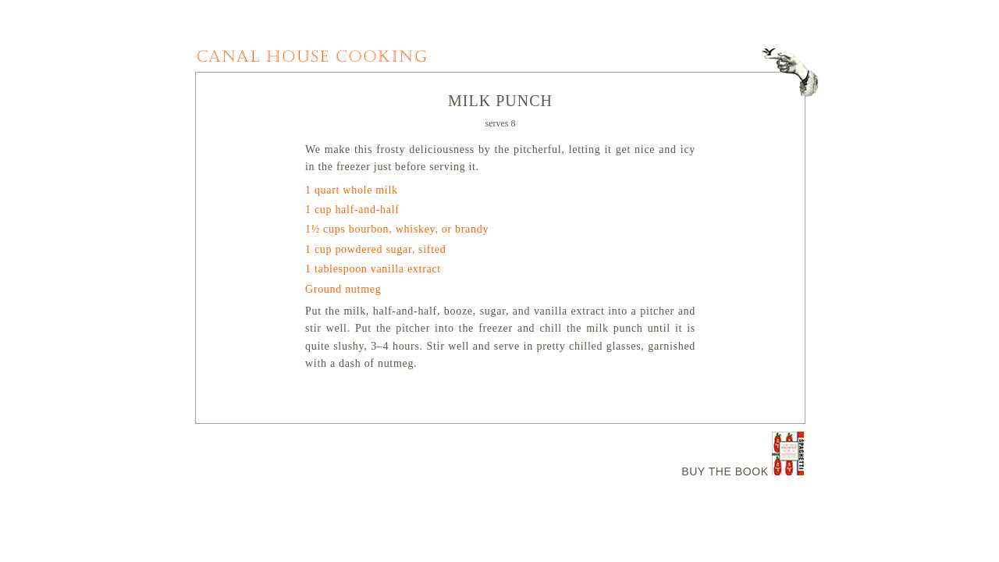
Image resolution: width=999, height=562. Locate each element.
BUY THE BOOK (724, 471)
